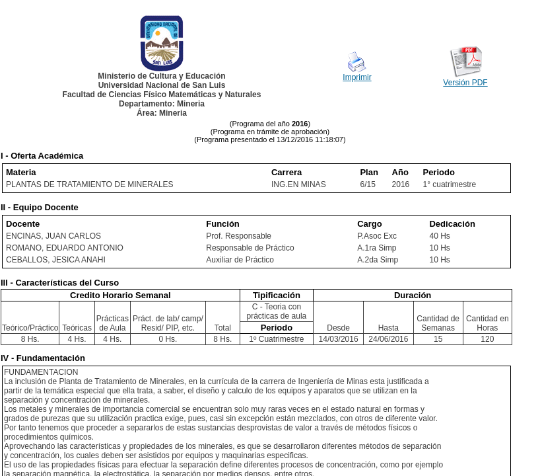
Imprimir (357, 77)
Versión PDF (465, 82)
